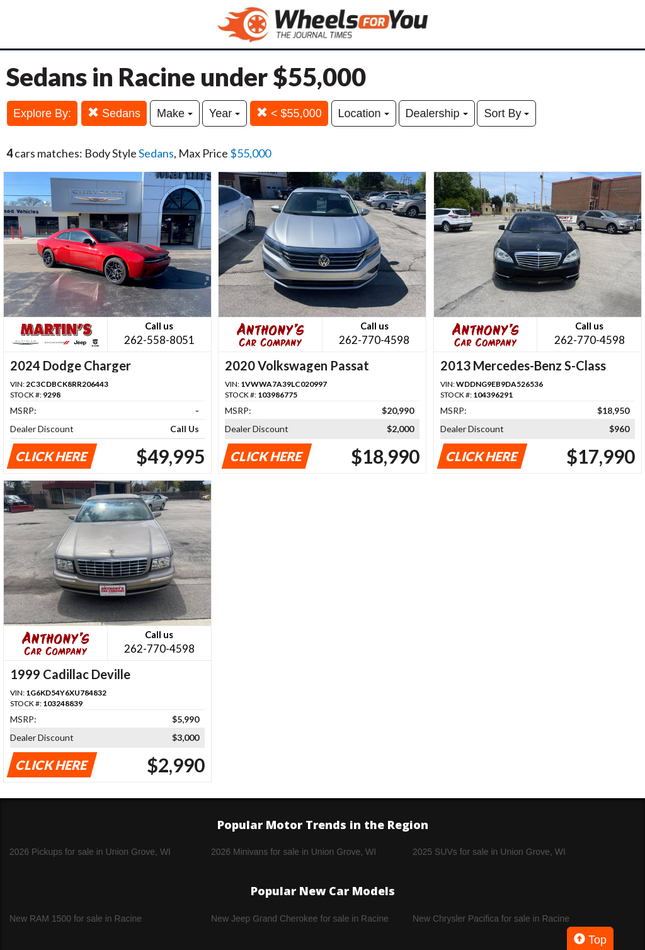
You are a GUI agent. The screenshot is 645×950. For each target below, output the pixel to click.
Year (224, 113)
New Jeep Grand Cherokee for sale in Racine (300, 918)
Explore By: (42, 113)
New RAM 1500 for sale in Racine (75, 918)
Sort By (506, 113)
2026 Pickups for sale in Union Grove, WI (90, 852)
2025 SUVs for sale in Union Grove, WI (489, 852)
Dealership (437, 113)
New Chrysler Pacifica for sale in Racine (491, 918)
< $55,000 (289, 113)
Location (363, 113)
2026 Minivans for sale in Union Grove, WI (293, 852)
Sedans (114, 113)
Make (175, 113)
